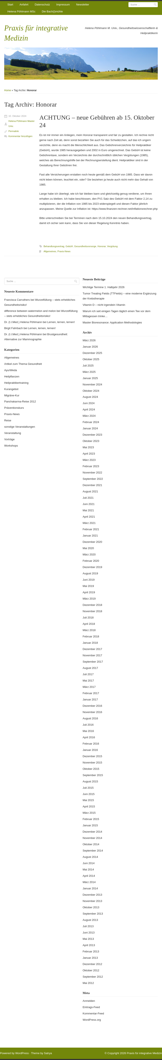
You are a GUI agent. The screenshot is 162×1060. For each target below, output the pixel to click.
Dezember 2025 (92, 353)
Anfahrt (23, 4)
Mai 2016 (88, 731)
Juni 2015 (88, 794)
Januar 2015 (90, 825)
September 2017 (93, 661)
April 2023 (89, 453)
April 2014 (89, 875)
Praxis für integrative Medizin (144, 1053)
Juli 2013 (88, 926)
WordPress (22, 1053)
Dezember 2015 (92, 756)
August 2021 (90, 491)
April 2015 (89, 806)
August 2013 (90, 920)
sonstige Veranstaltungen (19, 426)
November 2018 (92, 611)
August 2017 (90, 668)
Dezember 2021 (92, 485)
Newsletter (82, 4)
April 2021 (89, 516)
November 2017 (92, 655)
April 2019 (89, 592)
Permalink (13, 131)
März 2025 (89, 371)
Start (10, 4)
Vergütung (112, 246)
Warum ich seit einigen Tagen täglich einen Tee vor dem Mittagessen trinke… (116, 314)
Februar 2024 (91, 422)
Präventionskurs (14, 407)
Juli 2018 (88, 617)
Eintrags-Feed (91, 1007)
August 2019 (90, 573)
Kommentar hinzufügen (20, 136)
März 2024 (89, 415)
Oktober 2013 (91, 907)
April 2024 (89, 409)
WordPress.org (92, 1019)
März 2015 (89, 812)
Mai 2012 (88, 983)
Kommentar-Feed (93, 1013)
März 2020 (89, 554)
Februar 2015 (91, 819)
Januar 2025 (90, 378)
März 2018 (89, 630)
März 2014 (89, 882)
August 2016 (90, 718)
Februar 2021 (91, 529)
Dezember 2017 (92, 649)
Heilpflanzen (11, 376)
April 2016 (89, 737)
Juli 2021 (88, 497)
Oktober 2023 (91, 441)
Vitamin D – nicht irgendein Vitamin (104, 304)
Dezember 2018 (92, 604)
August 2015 (90, 781)
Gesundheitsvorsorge (85, 246)
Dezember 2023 (92, 434)
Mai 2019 (88, 586)
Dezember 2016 (92, 705)
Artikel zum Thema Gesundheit (23, 363)
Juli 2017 (88, 674)
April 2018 (89, 623)
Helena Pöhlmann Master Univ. (21, 123)
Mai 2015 (88, 800)
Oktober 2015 (91, 768)
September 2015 (93, 775)
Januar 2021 (90, 535)
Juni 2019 (88, 579)
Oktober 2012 (91, 970)
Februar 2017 (91, 693)
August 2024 (90, 396)
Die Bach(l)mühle (52, 11)
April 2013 (89, 945)
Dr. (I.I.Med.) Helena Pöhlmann (23, 322)
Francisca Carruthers (17, 299)
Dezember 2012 (92, 964)
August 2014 (90, 856)
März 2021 (89, 523)
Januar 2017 (90, 699)
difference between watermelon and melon (30, 310)
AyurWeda (10, 370)
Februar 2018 (91, 636)
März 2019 (89, 598)
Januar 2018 (90, 642)
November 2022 (92, 472)
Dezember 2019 (92, 567)
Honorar (101, 246)
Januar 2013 (90, 957)
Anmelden (89, 1000)
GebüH (69, 246)
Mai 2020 (88, 548)
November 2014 (92, 838)
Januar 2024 (90, 428)
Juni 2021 (88, 504)
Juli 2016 (88, 724)
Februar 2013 (91, 951)
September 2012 (93, 976)
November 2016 (92, 712)
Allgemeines (49, 251)
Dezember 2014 (92, 831)
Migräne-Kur (11, 395)
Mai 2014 (88, 869)
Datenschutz (42, 4)
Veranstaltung (12, 433)
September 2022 (93, 478)
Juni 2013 (88, 932)
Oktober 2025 (91, 359)
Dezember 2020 (92, 541)
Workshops (11, 445)
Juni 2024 (88, 403)
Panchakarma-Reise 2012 (20, 401)
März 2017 (89, 686)
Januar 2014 (90, 888)
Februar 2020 (91, 560)
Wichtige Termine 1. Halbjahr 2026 (103, 287)
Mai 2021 (88, 510)
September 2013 (93, 913)
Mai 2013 (88, 938)
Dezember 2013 (92, 894)
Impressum (63, 4)
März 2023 (89, 459)
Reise (7, 420)
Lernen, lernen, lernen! (61, 322)
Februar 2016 (91, 743)
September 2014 (93, 850)
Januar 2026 (90, 346)
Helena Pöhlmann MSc (21, 11)
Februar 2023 (91, 466)
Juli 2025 (88, 365)
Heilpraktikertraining (16, 382)
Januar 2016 (90, 749)
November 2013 (92, 901)
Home (7, 90)
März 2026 (89, 340)
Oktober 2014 (91, 844)
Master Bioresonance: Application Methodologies (112, 322)
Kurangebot (11, 389)
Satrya (48, 1053)
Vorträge (9, 439)
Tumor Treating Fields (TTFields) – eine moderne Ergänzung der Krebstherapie (119, 296)
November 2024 (92, 384)
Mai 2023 (88, 447)
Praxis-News (63, 251)
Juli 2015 (88, 787)
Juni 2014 (88, 863)
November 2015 (92, 762)
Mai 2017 (88, 680)
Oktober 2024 (91, 390)
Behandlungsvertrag (53, 246)
